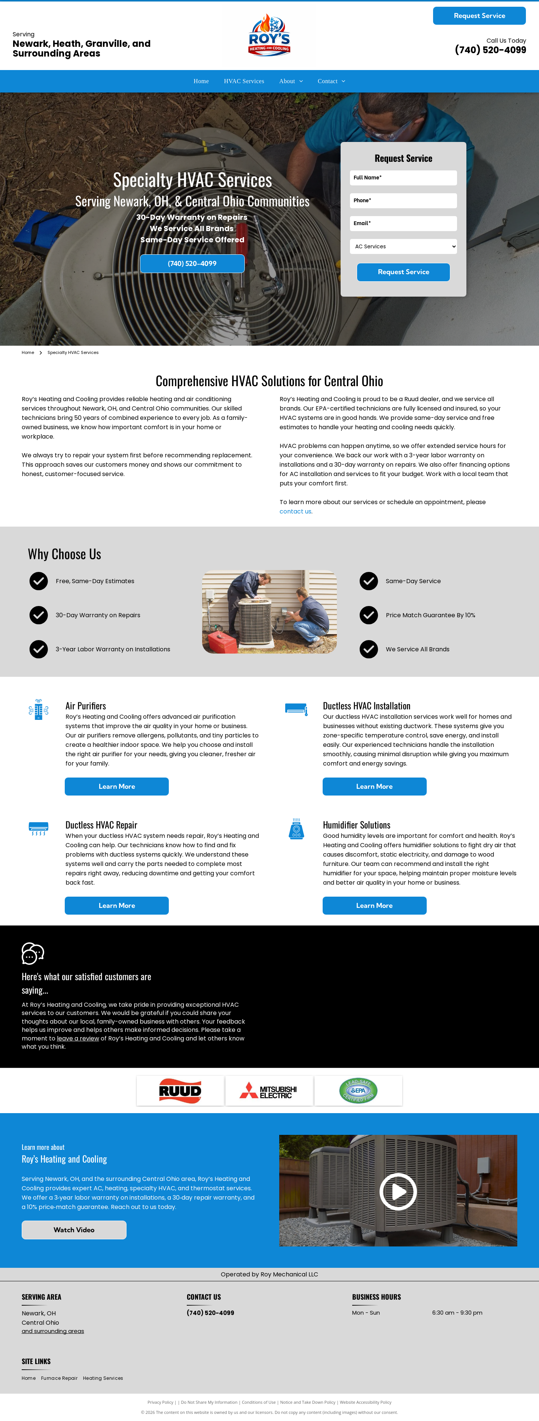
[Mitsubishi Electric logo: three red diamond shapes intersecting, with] (269, 1091)
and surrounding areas (53, 1331)
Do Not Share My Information (209, 1402)
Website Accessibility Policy (366, 1402)
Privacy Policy (160, 1402)
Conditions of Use (259, 1402)
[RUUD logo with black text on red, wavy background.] (180, 1091)
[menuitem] (201, 81)
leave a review (78, 1038)
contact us (295, 511)
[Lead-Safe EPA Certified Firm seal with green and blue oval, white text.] (358, 1091)
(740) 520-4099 (490, 50)
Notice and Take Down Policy (308, 1402)
